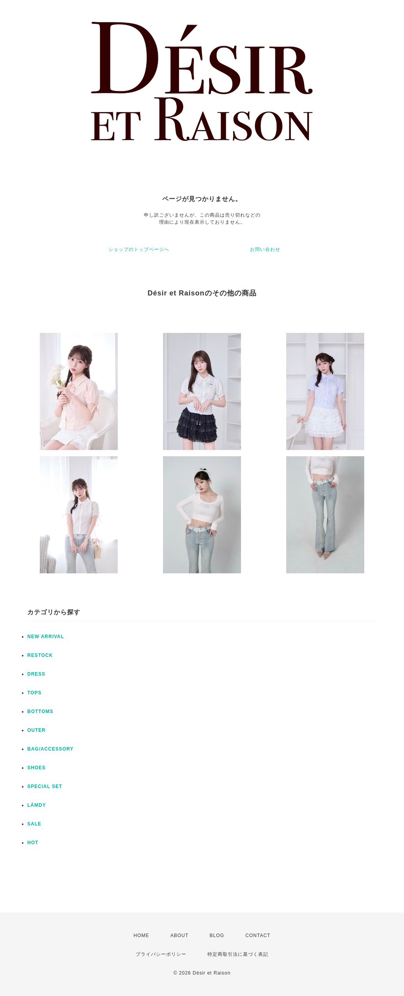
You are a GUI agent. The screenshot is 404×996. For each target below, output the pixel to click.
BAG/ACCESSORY (50, 749)
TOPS (34, 692)
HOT (32, 842)
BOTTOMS (40, 711)
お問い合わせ (265, 249)
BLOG (217, 935)
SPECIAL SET (44, 786)
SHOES (36, 767)
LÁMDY (36, 805)
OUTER (36, 730)
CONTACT (257, 935)
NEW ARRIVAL (45, 636)
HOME (141, 935)
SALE (34, 824)
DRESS (36, 674)
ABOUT (179, 935)
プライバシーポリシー (161, 954)
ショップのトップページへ (138, 249)
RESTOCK (40, 655)
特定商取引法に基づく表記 (237, 954)
